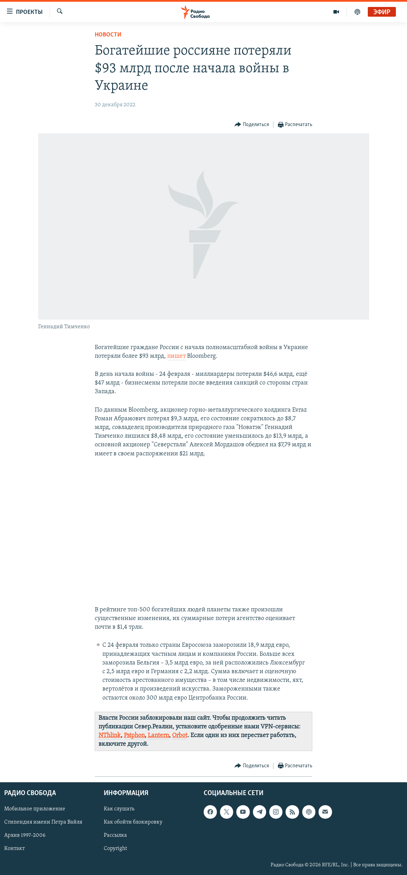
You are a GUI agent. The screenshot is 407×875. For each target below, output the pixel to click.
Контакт (14, 848)
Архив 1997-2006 (24, 835)
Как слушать (119, 809)
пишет (176, 356)
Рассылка (115, 835)
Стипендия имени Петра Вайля (43, 822)
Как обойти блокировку (133, 822)
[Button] (252, 125)
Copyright (115, 848)
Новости (108, 35)
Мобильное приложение (34, 809)
